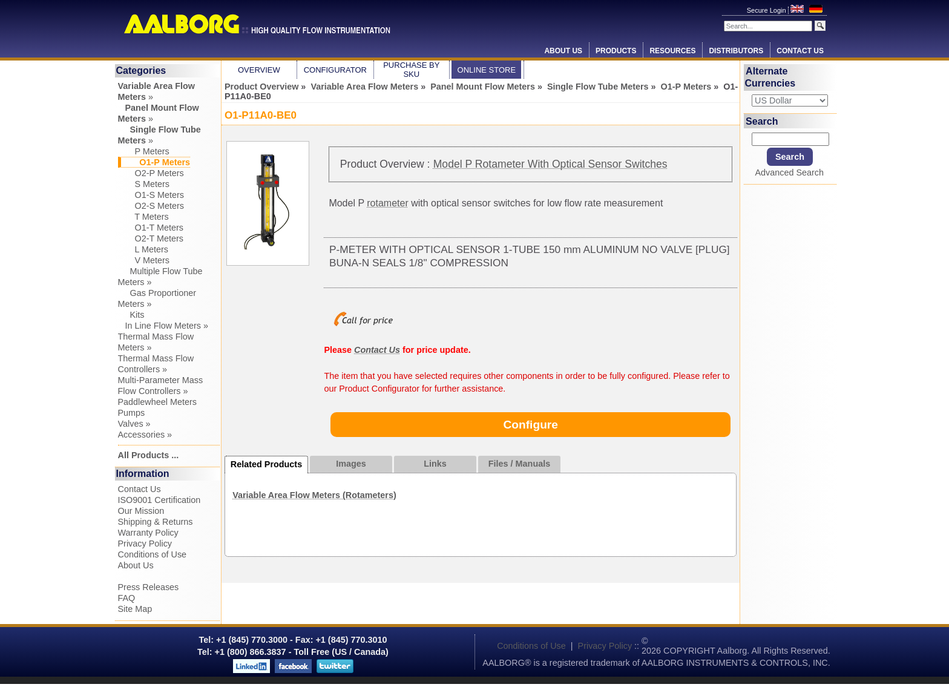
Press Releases (148, 587)
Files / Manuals (519, 463)
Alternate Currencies (770, 77)
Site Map (135, 609)
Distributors (736, 51)
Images (351, 463)
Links (435, 463)
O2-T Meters (151, 238)
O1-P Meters (686, 86)
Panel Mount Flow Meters (482, 86)
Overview (259, 69)
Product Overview (261, 86)
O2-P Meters (151, 173)
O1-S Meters (151, 195)
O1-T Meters (151, 227)
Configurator (335, 69)
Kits (131, 315)
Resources (672, 51)
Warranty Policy (148, 532)
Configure (530, 424)
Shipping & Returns (155, 522)
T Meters (143, 217)
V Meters (144, 260)
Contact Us (800, 51)
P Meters (143, 151)
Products (616, 51)
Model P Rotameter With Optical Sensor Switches (550, 164)
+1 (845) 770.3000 (250, 640)
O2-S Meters (151, 206)
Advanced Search (789, 172)
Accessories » (145, 434)
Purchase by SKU (411, 70)
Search (762, 121)
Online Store (487, 69)
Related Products (266, 464)
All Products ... (148, 455)
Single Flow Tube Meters (598, 86)
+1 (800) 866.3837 (250, 652)
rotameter (387, 203)
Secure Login (767, 10)
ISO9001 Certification (159, 500)
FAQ (127, 598)
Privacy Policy (145, 543)
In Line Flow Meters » (163, 325)
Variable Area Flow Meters (364, 86)
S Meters (144, 184)
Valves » (134, 424)
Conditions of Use (152, 554)
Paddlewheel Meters (157, 402)
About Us (563, 51)
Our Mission (141, 511)
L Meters (143, 249)
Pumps (131, 413)
